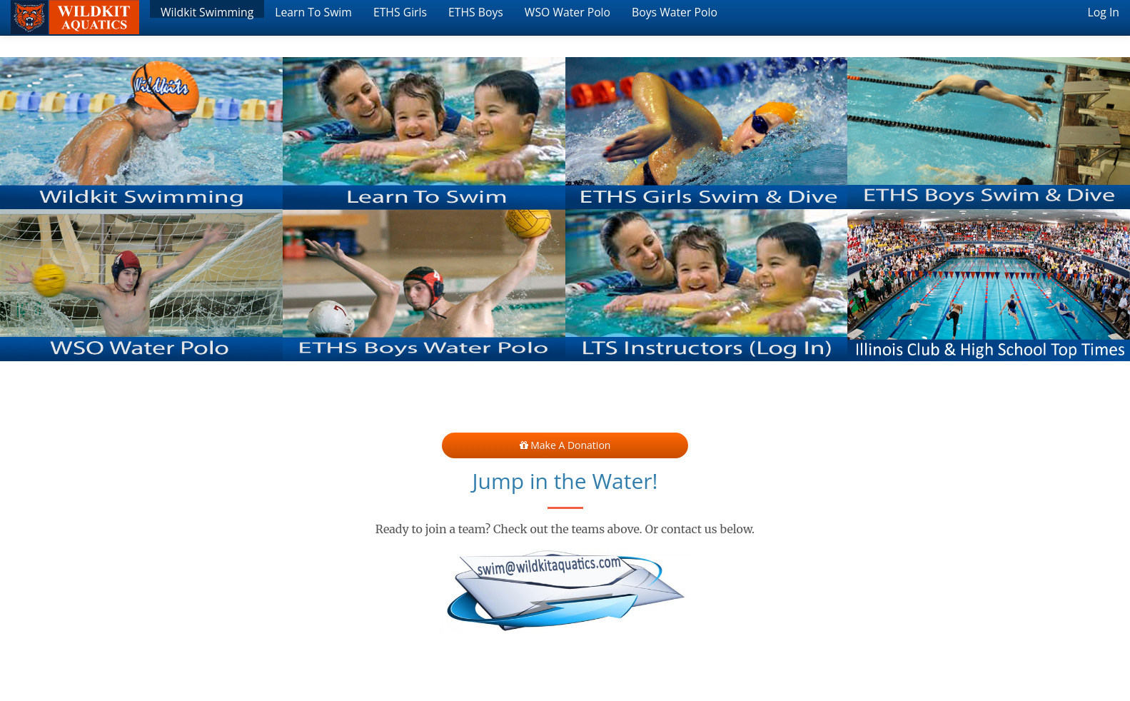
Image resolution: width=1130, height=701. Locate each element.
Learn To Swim (313, 11)
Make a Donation (565, 445)
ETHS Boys (475, 11)
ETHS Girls (400, 11)
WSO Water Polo (567, 11)
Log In (1103, 11)
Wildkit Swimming (207, 11)
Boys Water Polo (674, 11)
